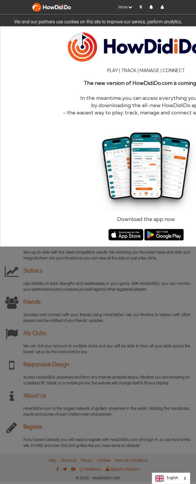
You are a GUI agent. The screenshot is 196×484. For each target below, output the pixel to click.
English (166, 478)
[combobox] (171, 478)
